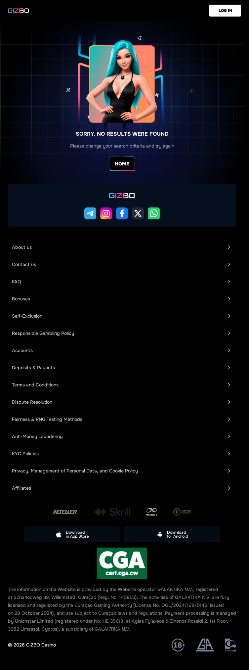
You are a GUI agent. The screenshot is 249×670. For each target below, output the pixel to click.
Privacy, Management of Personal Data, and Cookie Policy (121, 471)
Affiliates (121, 488)
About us (121, 247)
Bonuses (121, 299)
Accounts (121, 350)
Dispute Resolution (121, 402)
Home (122, 164)
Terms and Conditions (121, 385)
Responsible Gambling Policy (121, 333)
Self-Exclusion (121, 316)
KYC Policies (121, 454)
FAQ (121, 282)
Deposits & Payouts (121, 368)
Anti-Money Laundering (121, 436)
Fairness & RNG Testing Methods (121, 419)
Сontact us (121, 264)
